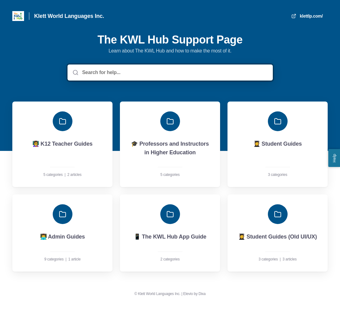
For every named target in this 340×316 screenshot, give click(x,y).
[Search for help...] (174, 72)
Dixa (202, 294)
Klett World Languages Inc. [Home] (69, 16)
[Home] (18, 16)
